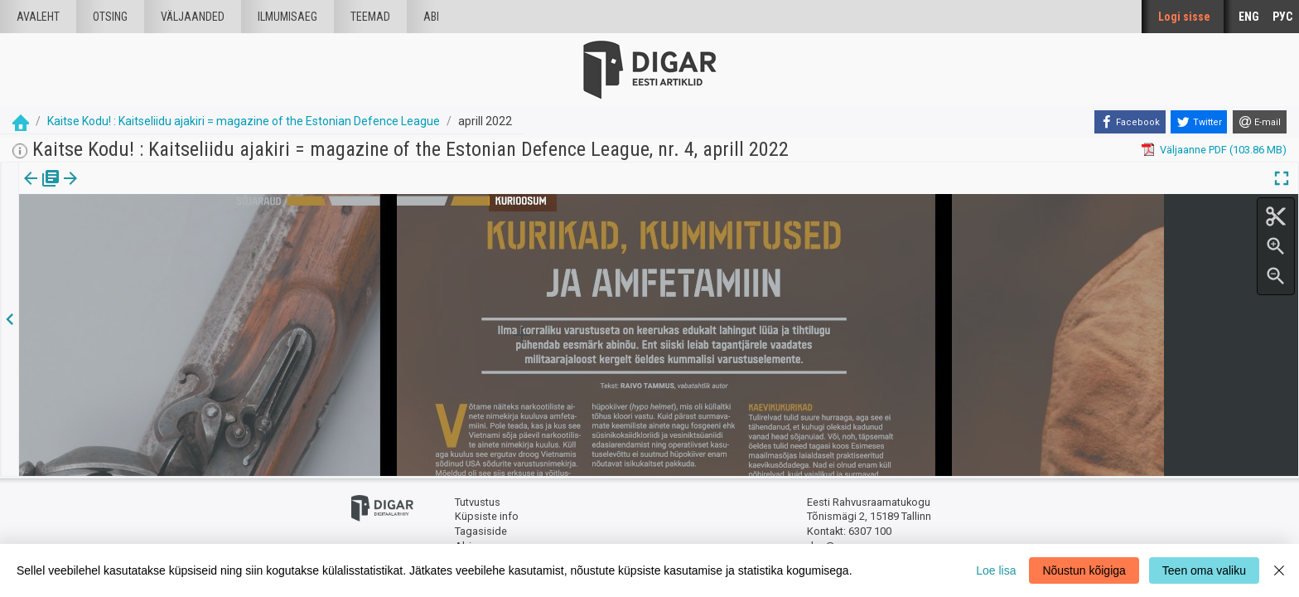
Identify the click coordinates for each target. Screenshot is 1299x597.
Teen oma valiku (1204, 570)
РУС (1282, 16)
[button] (141, 190)
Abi (431, 16)
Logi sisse (1184, 16)
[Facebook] (1130, 121)
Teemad (370, 16)
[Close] (1279, 570)
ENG (1249, 16)
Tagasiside (481, 531)
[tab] (42, 190)
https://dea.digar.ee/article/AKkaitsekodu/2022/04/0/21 (153, 235)
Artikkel (116, 190)
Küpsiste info (487, 516)
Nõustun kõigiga (1083, 570)
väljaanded (193, 16)
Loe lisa (996, 570)
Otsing (110, 16)
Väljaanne (42, 190)
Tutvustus (477, 502)
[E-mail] (1260, 121)
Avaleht (38, 16)
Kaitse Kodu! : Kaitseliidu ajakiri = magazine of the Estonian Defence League (243, 121)
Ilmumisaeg (287, 16)
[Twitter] (1199, 121)
